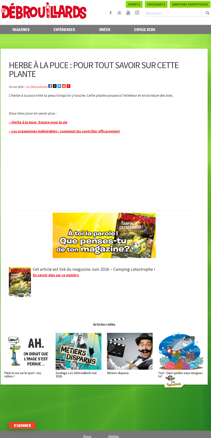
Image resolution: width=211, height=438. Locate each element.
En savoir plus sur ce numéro (56, 275)
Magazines (21, 29)
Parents (134, 4)
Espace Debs (144, 29)
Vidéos (104, 29)
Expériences (64, 29)
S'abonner (22, 425)
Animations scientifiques (190, 4)
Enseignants (156, 4)
